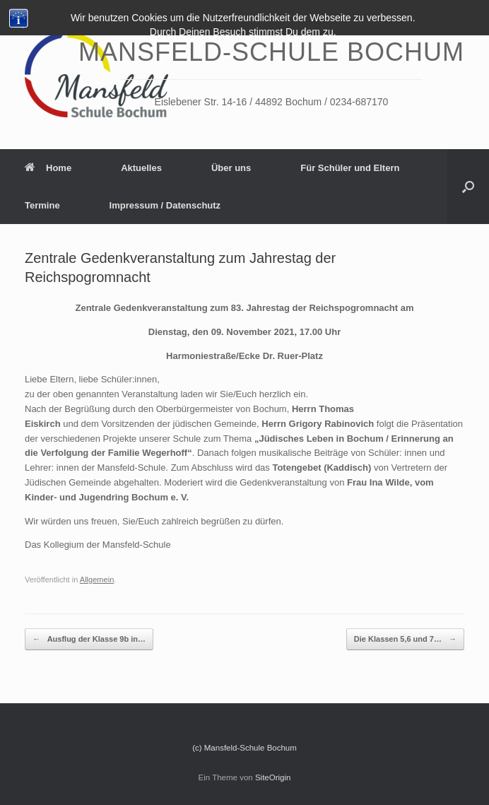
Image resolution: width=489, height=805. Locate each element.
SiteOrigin (273, 777)
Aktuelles (141, 168)
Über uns (231, 168)
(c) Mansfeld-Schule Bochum (244, 748)
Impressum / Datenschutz (165, 205)
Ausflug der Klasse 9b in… (89, 639)
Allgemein (97, 579)
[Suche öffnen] (468, 186)
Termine (42, 205)
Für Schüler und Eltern (349, 168)
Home (48, 168)
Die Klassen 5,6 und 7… (405, 639)
